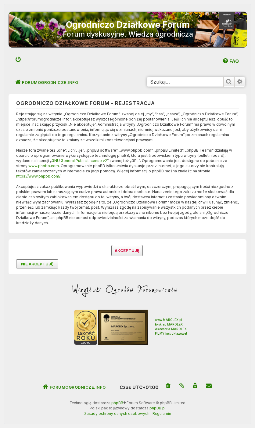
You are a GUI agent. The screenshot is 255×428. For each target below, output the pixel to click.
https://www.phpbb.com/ (38, 176)
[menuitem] (18, 60)
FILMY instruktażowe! (171, 333)
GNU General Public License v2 (79, 160)
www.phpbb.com (43, 166)
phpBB (117, 403)
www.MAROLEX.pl (168, 320)
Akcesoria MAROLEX (171, 329)
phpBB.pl (157, 408)
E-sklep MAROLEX (169, 324)
